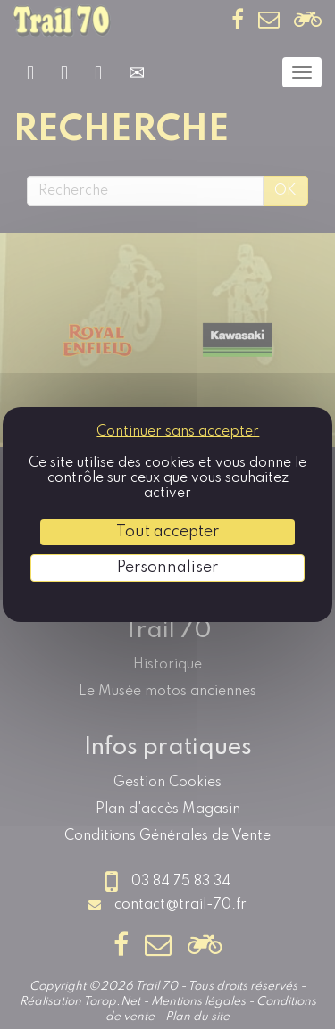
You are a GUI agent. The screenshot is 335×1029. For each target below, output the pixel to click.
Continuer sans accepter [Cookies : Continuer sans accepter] (177, 432)
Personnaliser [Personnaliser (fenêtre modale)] (167, 568)
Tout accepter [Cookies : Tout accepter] (167, 532)
